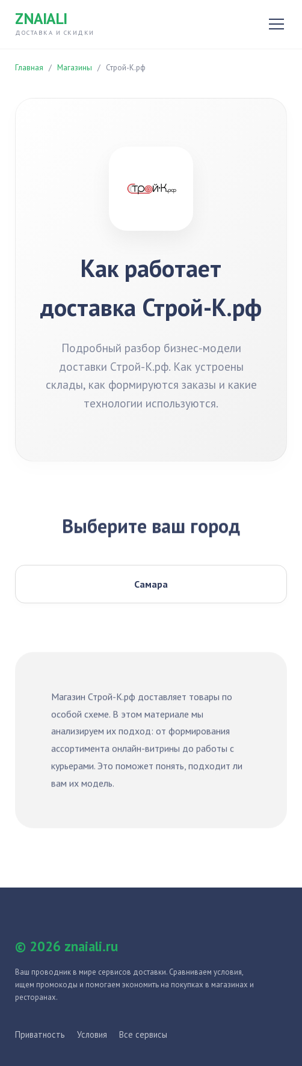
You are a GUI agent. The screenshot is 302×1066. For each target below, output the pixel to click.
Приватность (40, 1034)
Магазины (74, 67)
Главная (29, 67)
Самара (151, 584)
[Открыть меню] (276, 24)
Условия (92, 1034)
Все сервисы (143, 1034)
